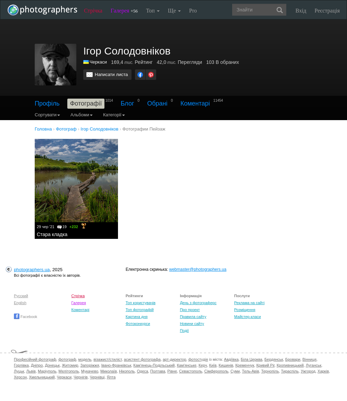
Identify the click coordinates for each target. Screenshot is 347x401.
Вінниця (309, 359)
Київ (213, 365)
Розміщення (244, 310)
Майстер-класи (247, 317)
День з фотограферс (198, 303)
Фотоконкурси (138, 323)
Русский (21, 296)
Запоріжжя (90, 365)
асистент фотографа (142, 359)
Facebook (25, 317)
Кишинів (226, 365)
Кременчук (244, 365)
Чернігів (80, 377)
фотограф (67, 359)
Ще (174, 11)
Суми (235, 371)
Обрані (157, 103)
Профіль (47, 103)
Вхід (301, 11)
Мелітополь (69, 371)
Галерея (124, 11)
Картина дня (136, 317)
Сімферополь (216, 371)
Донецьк (52, 365)
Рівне (172, 371)
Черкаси (98, 62)
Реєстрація (327, 11)
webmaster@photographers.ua (198, 269)
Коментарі (195, 103)
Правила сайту (193, 317)
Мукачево (89, 371)
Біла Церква (251, 359)
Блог (127, 103)
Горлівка (21, 365)
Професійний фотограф (35, 359)
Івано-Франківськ (116, 365)
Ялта (111, 377)
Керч (202, 365)
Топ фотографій (140, 310)
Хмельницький (42, 377)
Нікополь (127, 371)
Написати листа (111, 74)
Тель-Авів (250, 371)
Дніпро (37, 365)
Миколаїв (108, 371)
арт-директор (174, 359)
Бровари (293, 359)
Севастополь (190, 371)
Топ (153, 11)
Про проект (190, 310)
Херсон (20, 377)
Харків (323, 371)
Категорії (114, 114)
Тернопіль (270, 371)
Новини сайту (192, 323)
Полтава (157, 371)
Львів (31, 371)
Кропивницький (290, 365)
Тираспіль (290, 371)
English (20, 303)
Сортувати (47, 114)
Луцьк (19, 371)
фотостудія (198, 359)
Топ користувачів (140, 303)
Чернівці (97, 377)
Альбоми (81, 114)
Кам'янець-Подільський (154, 365)
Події (184, 330)
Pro (193, 11)
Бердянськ (273, 359)
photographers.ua (32, 269)
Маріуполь (47, 371)
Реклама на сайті (249, 303)
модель (85, 359)
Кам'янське (187, 365)
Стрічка (93, 11)
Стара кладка (52, 234)
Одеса (142, 371)
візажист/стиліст (107, 359)
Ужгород (308, 371)
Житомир (70, 365)
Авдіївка (231, 359)
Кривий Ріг (265, 365)
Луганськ (313, 365)
